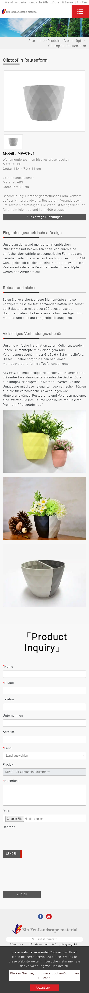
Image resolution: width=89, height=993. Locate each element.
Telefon (8, 699)
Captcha (9, 827)
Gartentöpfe (73, 41)
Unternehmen (13, 715)
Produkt (54, 41)
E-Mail (8, 683)
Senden (11, 853)
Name (8, 666)
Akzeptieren (43, 987)
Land (7, 748)
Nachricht (11, 781)
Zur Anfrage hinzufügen (44, 217)
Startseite (36, 41)
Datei (7, 811)
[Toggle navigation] (80, 11)
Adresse (9, 732)
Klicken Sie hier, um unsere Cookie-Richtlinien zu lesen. (44, 976)
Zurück (22, 894)
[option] (44, 101)
